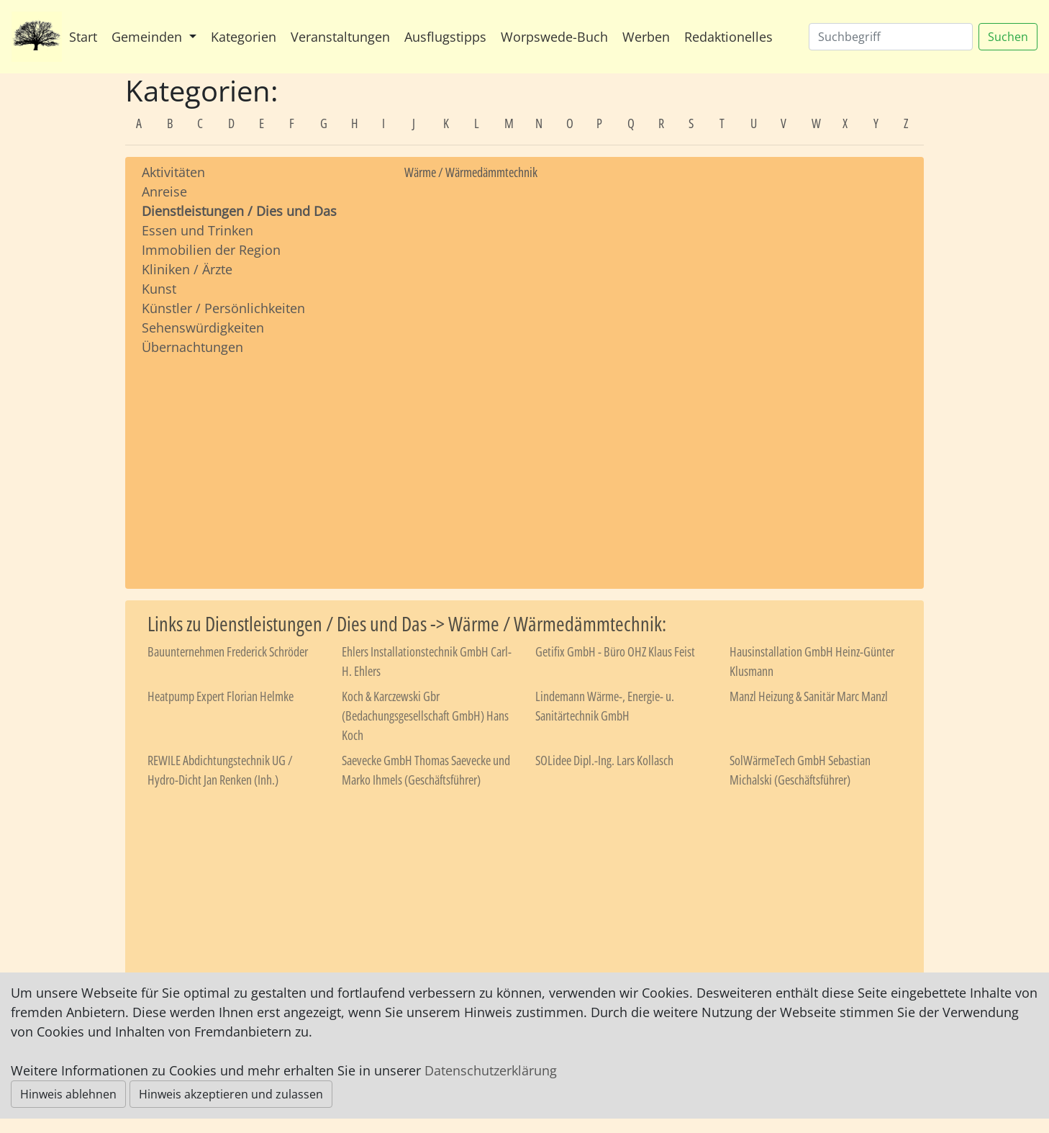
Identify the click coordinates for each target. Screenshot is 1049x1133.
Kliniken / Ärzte (187, 269)
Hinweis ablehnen (68, 1094)
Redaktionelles (728, 36)
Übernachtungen (192, 347)
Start (83, 36)
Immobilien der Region (211, 249)
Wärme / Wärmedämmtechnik (470, 172)
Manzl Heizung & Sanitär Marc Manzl (809, 696)
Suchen (1008, 37)
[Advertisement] (262, 459)
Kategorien (243, 36)
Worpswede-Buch (554, 36)
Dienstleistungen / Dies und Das (239, 211)
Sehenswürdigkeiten (203, 327)
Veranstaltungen (340, 36)
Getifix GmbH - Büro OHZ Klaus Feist (615, 651)
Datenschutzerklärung (490, 1070)
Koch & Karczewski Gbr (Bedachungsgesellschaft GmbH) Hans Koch (425, 715)
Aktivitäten (173, 172)
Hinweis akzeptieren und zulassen (231, 1094)
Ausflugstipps (445, 36)
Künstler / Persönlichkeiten (223, 308)
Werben (646, 36)
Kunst (159, 288)
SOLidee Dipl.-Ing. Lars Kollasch (604, 760)
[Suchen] (891, 36)
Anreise (164, 191)
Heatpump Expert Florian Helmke (220, 696)
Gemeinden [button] (149, 36)
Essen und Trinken (197, 230)
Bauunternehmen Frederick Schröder (227, 651)
